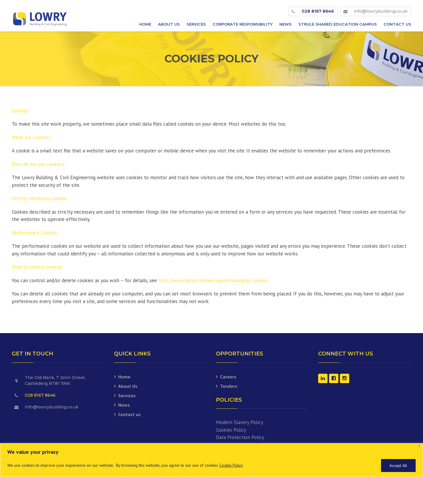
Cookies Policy (231, 430)
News (285, 24)
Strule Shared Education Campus (337, 24)
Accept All (398, 465)
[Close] (419, 446)
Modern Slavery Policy (239, 422)
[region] (211, 460)
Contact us (397, 24)
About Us (169, 24)
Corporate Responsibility (243, 24)
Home (145, 24)
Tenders (228, 386)
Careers (228, 377)
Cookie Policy (231, 465)
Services (196, 24)
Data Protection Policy (240, 437)
